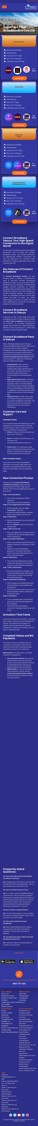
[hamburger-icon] (4, 6)
